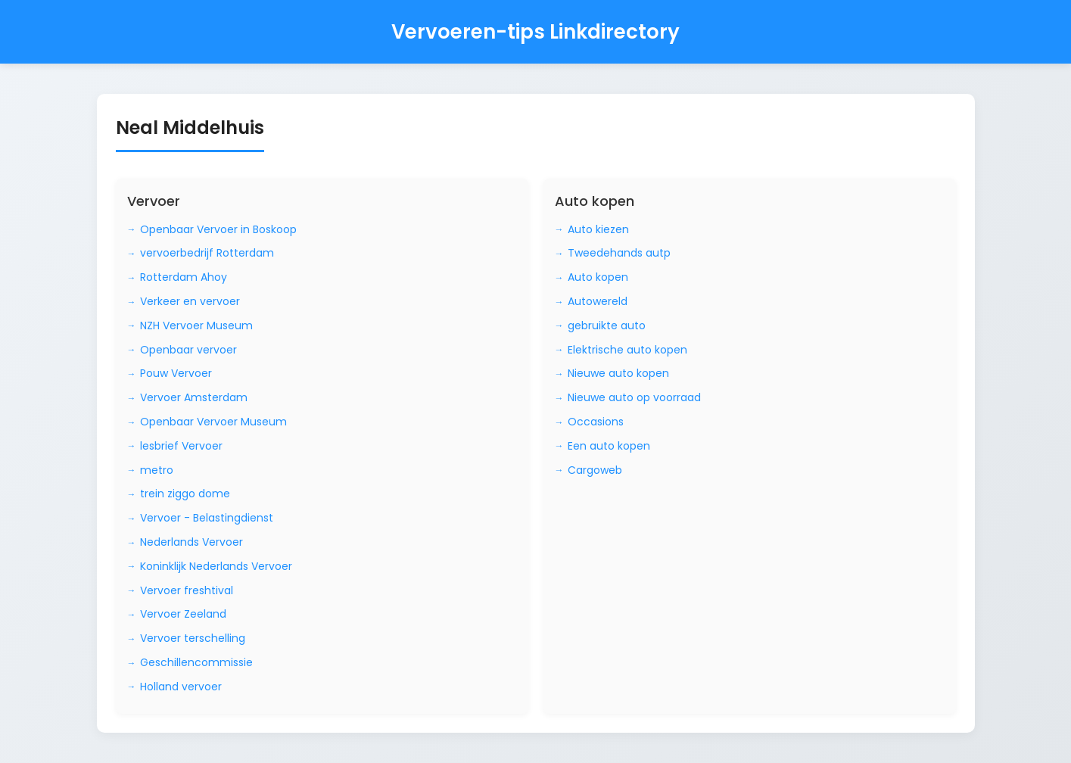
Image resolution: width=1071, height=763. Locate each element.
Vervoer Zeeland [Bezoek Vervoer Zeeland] (183, 613)
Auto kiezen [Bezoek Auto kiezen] (598, 229)
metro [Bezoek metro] (156, 470)
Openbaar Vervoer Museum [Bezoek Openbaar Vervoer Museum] (213, 421)
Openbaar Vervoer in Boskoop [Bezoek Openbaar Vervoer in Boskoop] (218, 229)
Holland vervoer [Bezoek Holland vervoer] (181, 686)
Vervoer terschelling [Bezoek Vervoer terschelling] (192, 638)
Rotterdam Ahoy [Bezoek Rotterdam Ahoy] (183, 277)
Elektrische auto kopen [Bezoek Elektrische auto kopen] (627, 349)
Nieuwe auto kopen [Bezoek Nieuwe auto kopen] (618, 373)
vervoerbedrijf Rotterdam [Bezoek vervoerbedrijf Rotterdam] (207, 252)
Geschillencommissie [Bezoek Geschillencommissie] (196, 662)
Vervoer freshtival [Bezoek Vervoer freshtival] (186, 590)
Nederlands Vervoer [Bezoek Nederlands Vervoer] (191, 542)
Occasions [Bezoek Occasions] (596, 421)
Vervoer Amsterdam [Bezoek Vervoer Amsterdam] (194, 397)
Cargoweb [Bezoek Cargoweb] (595, 470)
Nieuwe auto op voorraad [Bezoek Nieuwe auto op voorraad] (634, 397)
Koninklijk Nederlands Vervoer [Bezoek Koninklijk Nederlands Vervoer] (216, 566)
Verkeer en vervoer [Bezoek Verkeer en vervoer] (190, 301)
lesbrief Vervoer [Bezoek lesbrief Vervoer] (181, 445)
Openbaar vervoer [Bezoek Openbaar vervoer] (188, 349)
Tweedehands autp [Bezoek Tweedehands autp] (619, 252)
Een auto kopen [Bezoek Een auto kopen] (609, 445)
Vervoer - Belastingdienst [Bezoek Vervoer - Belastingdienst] (206, 517)
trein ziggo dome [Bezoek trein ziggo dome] (185, 493)
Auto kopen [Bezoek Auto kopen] (598, 277)
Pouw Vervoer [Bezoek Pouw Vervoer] (176, 373)
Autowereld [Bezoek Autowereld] (597, 301)
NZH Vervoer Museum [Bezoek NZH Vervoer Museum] (196, 325)
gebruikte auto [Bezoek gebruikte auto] (607, 325)
